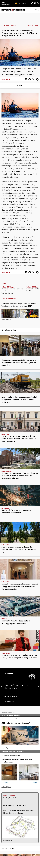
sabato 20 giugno (8, 287)
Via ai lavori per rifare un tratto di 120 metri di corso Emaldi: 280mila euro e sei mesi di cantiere (19, 438)
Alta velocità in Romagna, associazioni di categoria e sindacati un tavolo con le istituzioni (19, 399)
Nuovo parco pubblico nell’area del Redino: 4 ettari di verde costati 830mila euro (18, 549)
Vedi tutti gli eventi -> (8, 293)
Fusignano (5, 434)
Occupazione (5, 653)
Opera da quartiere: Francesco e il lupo (12, 289)
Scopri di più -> (6, 319)
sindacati (4, 358)
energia (4, 618)
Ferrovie (4, 395)
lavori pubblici (6, 471)
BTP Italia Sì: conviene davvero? (15, 723)
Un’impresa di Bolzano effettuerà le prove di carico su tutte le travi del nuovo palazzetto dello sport (19, 475)
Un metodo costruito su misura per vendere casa (16, 761)
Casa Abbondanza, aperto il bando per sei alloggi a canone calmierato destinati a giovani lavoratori (19, 586)
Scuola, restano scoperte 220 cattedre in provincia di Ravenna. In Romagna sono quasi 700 (18, 362)
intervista (5, 508)
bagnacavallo (6, 545)
